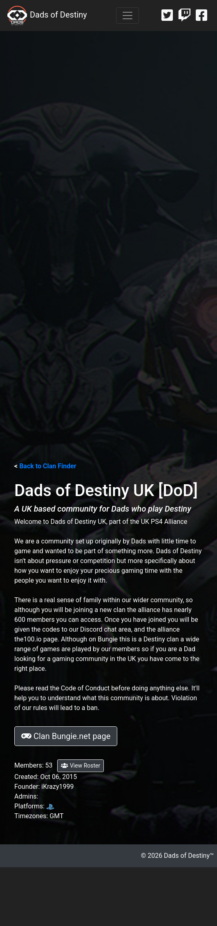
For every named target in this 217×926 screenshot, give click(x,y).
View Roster (80, 765)
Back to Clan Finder (47, 466)
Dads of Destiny (47, 15)
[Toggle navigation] (127, 15)
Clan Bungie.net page (65, 736)
